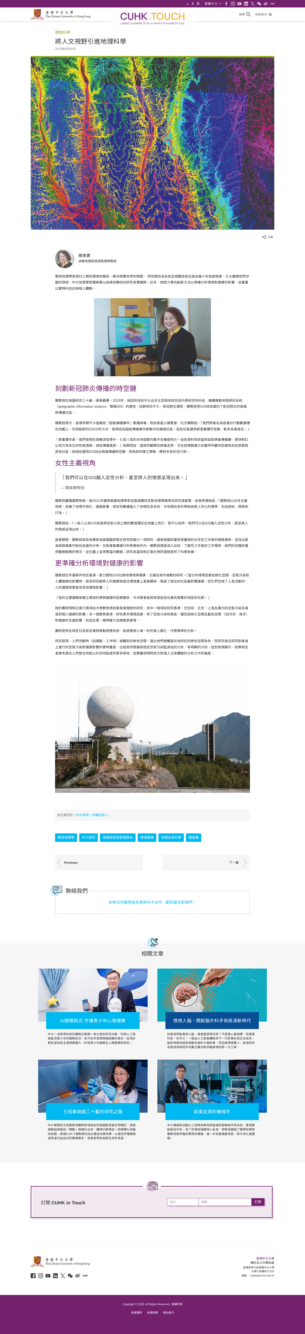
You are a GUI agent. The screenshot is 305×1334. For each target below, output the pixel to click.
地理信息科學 (171, 837)
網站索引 (168, 1312)
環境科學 (62, 32)
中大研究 (88, 837)
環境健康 (147, 837)
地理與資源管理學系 (118, 837)
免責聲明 (136, 1312)
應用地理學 (66, 837)
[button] (213, 3)
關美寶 (194, 837)
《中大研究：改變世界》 (89, 815)
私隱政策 (152, 1312)
